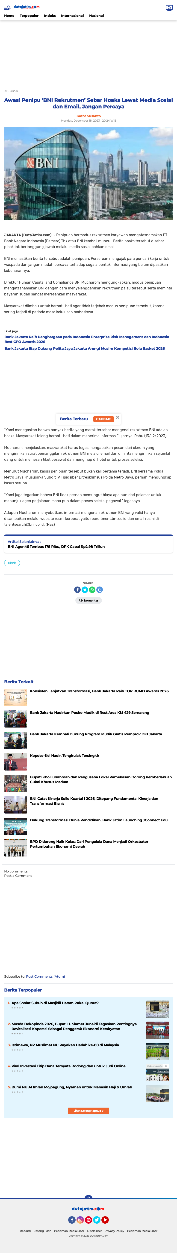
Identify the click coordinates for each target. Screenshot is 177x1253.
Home (9, 16)
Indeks (50, 16)
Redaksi (25, 1231)
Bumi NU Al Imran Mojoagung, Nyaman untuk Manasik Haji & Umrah (72, 1087)
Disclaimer (94, 1231)
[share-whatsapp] (92, 590)
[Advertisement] (88, 52)
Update (103, 419)
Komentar (88, 600)
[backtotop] (88, 1199)
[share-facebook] (77, 590)
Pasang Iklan (42, 1231)
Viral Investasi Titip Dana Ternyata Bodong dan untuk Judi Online (68, 1066)
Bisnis (12, 563)
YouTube (108, 1222)
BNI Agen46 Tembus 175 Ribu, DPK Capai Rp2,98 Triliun (56, 546)
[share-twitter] (85, 590)
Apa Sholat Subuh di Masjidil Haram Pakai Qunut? (55, 1003)
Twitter (99, 1222)
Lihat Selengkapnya (89, 1110)
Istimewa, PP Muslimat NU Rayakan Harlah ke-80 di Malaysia (65, 1045)
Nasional (96, 16)
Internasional (72, 16)
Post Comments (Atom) (45, 976)
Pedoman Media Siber (69, 1231)
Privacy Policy (114, 1231)
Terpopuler (29, 16)
